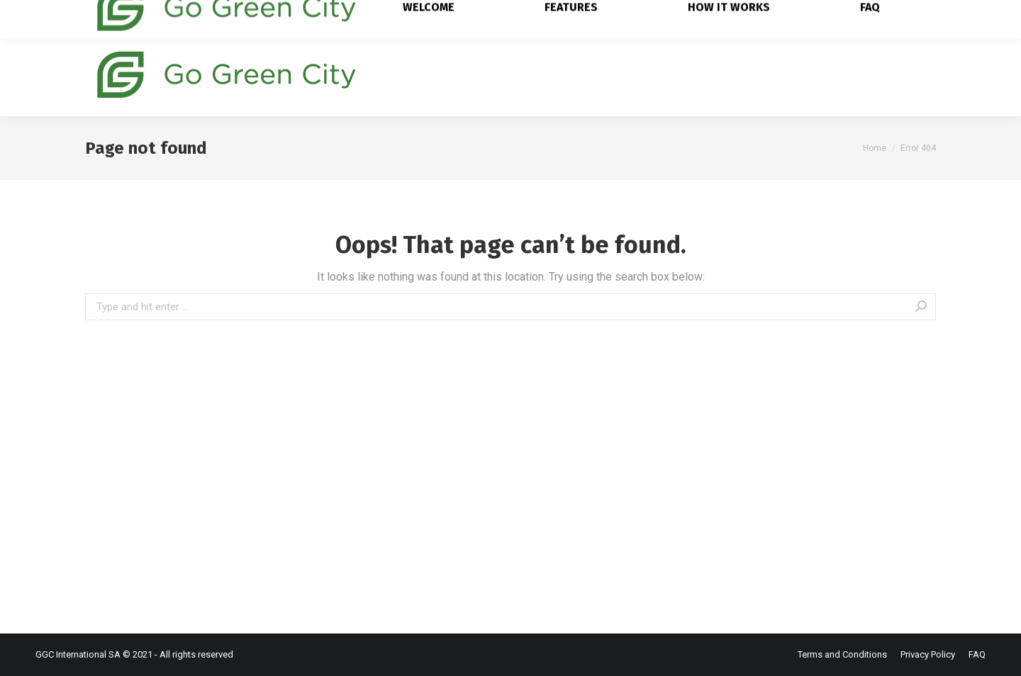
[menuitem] (439, 73)
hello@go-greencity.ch (282, 15)
